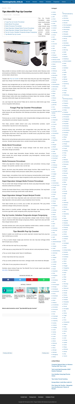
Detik (54, 151)
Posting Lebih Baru (7, 353)
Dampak (55, 131)
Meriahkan (66, 43)
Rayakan (66, 168)
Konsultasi (55, 307)
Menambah (66, 20)
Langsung (55, 320)
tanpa (65, 272)
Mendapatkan (67, 27)
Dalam (54, 128)
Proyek (65, 148)
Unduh (65, 335)
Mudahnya (66, 58)
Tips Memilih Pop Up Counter (13, 34)
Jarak (54, 248)
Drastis (54, 160)
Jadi (54, 237)
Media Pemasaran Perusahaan (13, 26)
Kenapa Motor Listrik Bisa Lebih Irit (62, 382)
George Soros (56, 185)
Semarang (66, 209)
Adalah (54, 14)
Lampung (55, 318)
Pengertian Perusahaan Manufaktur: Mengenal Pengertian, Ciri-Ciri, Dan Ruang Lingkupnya (44, 299)
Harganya (55, 205)
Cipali (54, 122)
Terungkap (66, 308)
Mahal (54, 341)
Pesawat (66, 134)
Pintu (65, 139)
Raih (65, 157)
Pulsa (65, 155)
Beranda (28, 1)
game (54, 176)
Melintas (66, 16)
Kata (54, 273)
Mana (54, 347)
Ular (65, 333)
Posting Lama (45, 353)
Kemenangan (56, 284)
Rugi (65, 189)
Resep (65, 175)
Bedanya (55, 70)
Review (65, 180)
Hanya (54, 201)
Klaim (54, 300)
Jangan (54, 246)
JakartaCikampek (57, 241)
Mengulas (66, 34)
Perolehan (66, 132)
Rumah (65, 191)
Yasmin (65, 356)
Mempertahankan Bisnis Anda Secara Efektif (7, 297)
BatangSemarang (57, 61)
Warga (65, 347)
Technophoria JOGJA (12, 2)
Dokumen (35, 1)
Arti (53, 41)
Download (55, 158)
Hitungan (55, 219)
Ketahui (54, 298)
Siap (65, 216)
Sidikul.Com (54, 402)
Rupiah (65, 193)
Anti (54, 37)
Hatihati (54, 210)
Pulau (65, 153)
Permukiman (67, 130)
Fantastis (55, 167)
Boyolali (54, 102)
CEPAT (54, 117)
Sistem (65, 234)
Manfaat (55, 352)
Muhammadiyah (67, 61)
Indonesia (55, 228)
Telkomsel (66, 288)
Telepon (65, 286)
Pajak (65, 92)
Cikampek (55, 119)
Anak (54, 23)
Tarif (65, 274)
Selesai (65, 207)
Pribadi (65, 143)
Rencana (66, 173)
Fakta (54, 162)
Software (66, 238)
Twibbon (66, 324)
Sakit (65, 198)
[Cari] (72, 2)
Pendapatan (66, 119)
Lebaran (55, 325)
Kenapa (54, 286)
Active (54, 12)
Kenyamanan (56, 291)
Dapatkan (55, 140)
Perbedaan (48, 1)
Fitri (53, 169)
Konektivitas (55, 304)
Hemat (54, 212)
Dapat (54, 137)
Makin (54, 345)
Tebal (65, 277)
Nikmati (65, 79)
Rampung (66, 164)
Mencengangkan (68, 25)
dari (53, 142)
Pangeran (66, 103)
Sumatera (66, 254)
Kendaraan (55, 289)
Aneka (54, 30)
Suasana (66, 252)
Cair (54, 107)
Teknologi (66, 283)
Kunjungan (55, 316)
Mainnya (55, 343)
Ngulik (65, 77)
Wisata (65, 351)
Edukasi (41, 1)
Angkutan (55, 32)
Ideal (54, 223)
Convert (54, 124)
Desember (55, 149)
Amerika (55, 21)
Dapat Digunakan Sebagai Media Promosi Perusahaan (19, 28)
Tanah (65, 263)
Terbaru (65, 295)
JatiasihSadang (56, 250)
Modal (65, 54)
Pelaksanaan (67, 107)
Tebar (65, 279)
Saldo (65, 200)
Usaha (65, 344)
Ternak (65, 306)
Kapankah (55, 271)
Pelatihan (66, 112)
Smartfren (66, 236)
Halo (54, 196)
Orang (65, 90)
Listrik (54, 336)
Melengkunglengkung (68, 13)
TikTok (65, 313)
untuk (65, 338)
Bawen (54, 66)
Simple (65, 231)
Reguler (65, 171)
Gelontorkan (55, 183)
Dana (54, 135)
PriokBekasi (66, 146)
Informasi (55, 230)
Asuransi (55, 43)
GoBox (54, 187)
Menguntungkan (67, 36)
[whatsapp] (44, 279)
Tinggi (65, 315)
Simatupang (66, 225)
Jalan (54, 244)
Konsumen (55, 309)
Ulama (65, 331)
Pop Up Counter (14, 79)
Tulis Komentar (16, 15)
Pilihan (65, 137)
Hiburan (54, 216)
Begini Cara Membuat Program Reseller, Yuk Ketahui (19, 297)
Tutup (9, 19)
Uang (65, 326)
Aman (54, 19)
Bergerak (55, 80)
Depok (54, 146)
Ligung (54, 332)
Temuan (65, 290)
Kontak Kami (23, 397)
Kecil (54, 277)
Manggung (55, 354)
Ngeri (65, 74)
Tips (65, 317)
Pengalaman (56, 1)
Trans (65, 319)
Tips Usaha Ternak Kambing (59, 379)
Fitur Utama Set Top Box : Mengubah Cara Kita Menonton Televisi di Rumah (62, 387)
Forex (54, 171)
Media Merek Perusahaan (12, 24)
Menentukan (66, 29)
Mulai (65, 63)
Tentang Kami (32, 397)
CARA (54, 109)
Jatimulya (55, 253)
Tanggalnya (66, 268)
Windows (66, 349)
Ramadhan (66, 161)
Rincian (65, 184)
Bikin (54, 95)
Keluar (54, 282)
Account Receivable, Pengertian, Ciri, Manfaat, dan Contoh (31, 297)
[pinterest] (32, 279)
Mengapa (66, 31)
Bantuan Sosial (56, 59)
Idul (53, 225)
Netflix (65, 72)
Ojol (65, 86)
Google (54, 192)
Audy (54, 52)
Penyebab (66, 123)
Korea (54, 311)
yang (65, 353)
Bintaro (54, 98)
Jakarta (54, 239)
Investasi (55, 234)
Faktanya (55, 165)
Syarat (65, 259)
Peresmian (66, 125)
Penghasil (66, 121)
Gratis (54, 194)
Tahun (65, 261)
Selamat (66, 204)
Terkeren (66, 304)
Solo (65, 241)
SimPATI (66, 229)
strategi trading (67, 250)
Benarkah (55, 75)
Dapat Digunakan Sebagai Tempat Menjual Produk (18, 30)
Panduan (66, 101)
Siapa (65, 218)
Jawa (54, 255)
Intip (54, 232)
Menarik (65, 22)
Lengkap (55, 327)
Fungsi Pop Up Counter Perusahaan (14, 22)
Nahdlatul (66, 67)
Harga (54, 203)
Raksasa (66, 159)
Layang (54, 323)
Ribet (65, 182)
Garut (54, 178)
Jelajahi (54, 257)
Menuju (65, 38)
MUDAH (66, 56)
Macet (54, 338)
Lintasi (54, 334)
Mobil (65, 52)
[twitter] (20, 279)
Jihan (54, 259)
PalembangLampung (67, 98)
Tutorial (64, 1)
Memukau (66, 18)
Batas (54, 64)
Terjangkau (66, 301)
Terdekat (66, 299)
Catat (54, 115)
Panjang (66, 105)
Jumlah (54, 264)
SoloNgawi (66, 243)
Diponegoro (55, 155)
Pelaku (65, 110)
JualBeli (54, 262)
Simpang (66, 227)
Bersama (55, 89)
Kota (54, 313)
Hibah (54, 214)
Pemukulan (66, 116)
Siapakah (66, 220)
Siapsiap (66, 222)
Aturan (54, 50)
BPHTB (54, 104)
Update (65, 342)
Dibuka (54, 153)
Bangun (54, 55)
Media (54, 356)
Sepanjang (66, 213)
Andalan (55, 25)
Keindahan (55, 280)
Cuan (54, 126)
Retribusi (66, 177)
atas (54, 46)
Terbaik (65, 292)
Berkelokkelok (56, 84)
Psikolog (66, 150)
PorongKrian (67, 141)
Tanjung (65, 270)
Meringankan (67, 45)
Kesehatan (55, 295)
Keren (54, 293)
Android (54, 28)
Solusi (65, 245)
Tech (65, 281)
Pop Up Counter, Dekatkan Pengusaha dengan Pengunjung (21, 32)
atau (54, 48)
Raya (65, 166)
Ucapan (65, 329)
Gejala (54, 180)
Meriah (65, 40)
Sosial (65, 247)
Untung (65, 340)
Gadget (54, 174)
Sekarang (66, 202)
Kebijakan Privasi (51, 397)
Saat (65, 195)
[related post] (7, 290)
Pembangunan (67, 114)
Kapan (54, 268)
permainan (66, 128)
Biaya (54, 93)
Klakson (54, 302)
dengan (54, 144)
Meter (65, 47)
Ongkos (65, 88)
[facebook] (8, 279)
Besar (54, 91)
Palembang (66, 95)
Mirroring (66, 49)
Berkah (54, 82)
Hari (54, 207)
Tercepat (66, 297)
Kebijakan (55, 275)
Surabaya (66, 256)
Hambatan (55, 198)
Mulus (65, 65)
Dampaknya (55, 133)
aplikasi (54, 39)
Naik (65, 70)
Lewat (54, 329)
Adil (53, 16)
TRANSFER (66, 322)
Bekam (54, 73)
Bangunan (55, 57)
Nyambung (66, 83)
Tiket (65, 310)
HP (53, 221)
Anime (54, 34)
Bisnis (54, 100)
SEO (65, 211)
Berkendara (55, 86)
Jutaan (54, 266)
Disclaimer (41, 397)
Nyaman (66, 81)
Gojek (54, 189)
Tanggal (65, 265)
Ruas (65, 186)
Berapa (54, 77)
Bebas (54, 68)
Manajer (55, 350)
